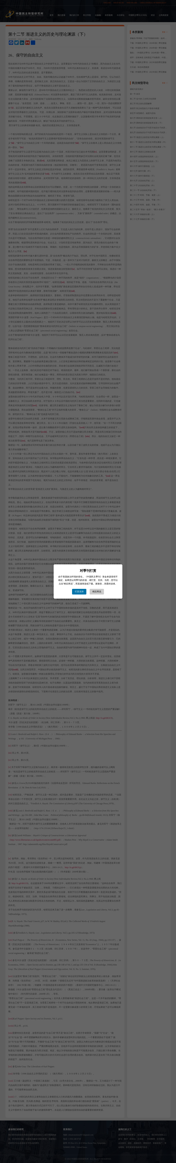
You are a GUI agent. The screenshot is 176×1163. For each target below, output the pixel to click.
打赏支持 (79, 591)
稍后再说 (96, 591)
